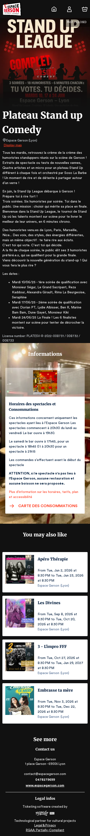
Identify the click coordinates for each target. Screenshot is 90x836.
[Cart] (85, 9)
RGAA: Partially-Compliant (45, 830)
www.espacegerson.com (45, 785)
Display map (13, 145)
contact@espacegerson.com (45, 774)
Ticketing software (37, 806)
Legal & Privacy (45, 825)
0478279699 (45, 779)
